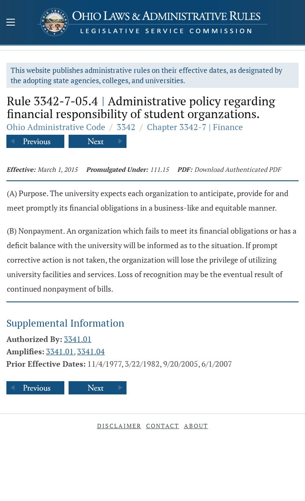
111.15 (159, 169)
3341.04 (91, 351)
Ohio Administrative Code (55, 127)
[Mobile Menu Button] (10, 23)
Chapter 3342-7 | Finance (195, 127)
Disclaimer (119, 426)
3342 (126, 127)
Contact (162, 426)
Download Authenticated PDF (237, 169)
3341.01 (78, 339)
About (196, 426)
